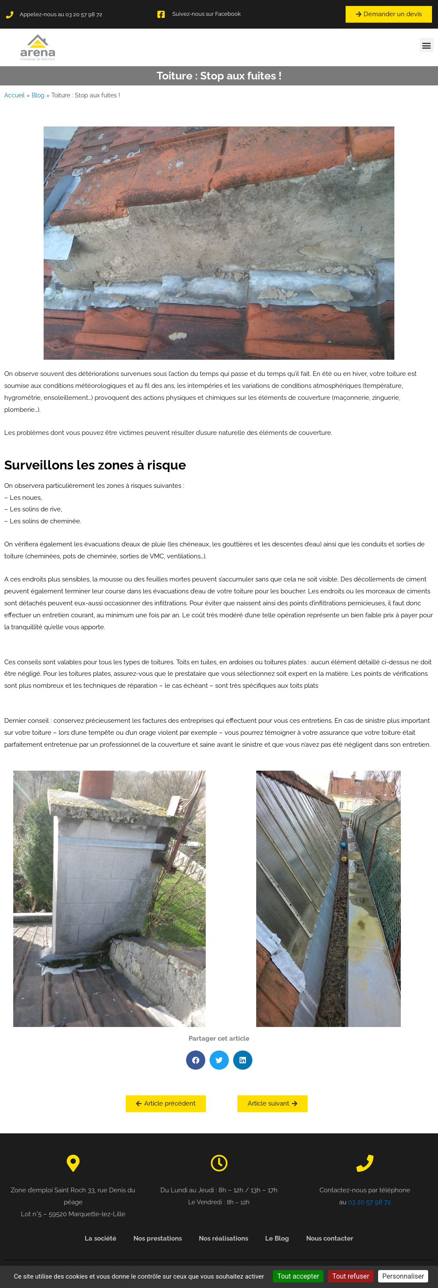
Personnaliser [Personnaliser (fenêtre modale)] (403, 1276)
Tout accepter (298, 1276)
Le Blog (277, 1238)
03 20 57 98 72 (369, 1202)
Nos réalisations (223, 1238)
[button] (427, 45)
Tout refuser (350, 1276)
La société (100, 1238)
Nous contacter (329, 1238)
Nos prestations (157, 1238)
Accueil (14, 95)
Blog (38, 95)
